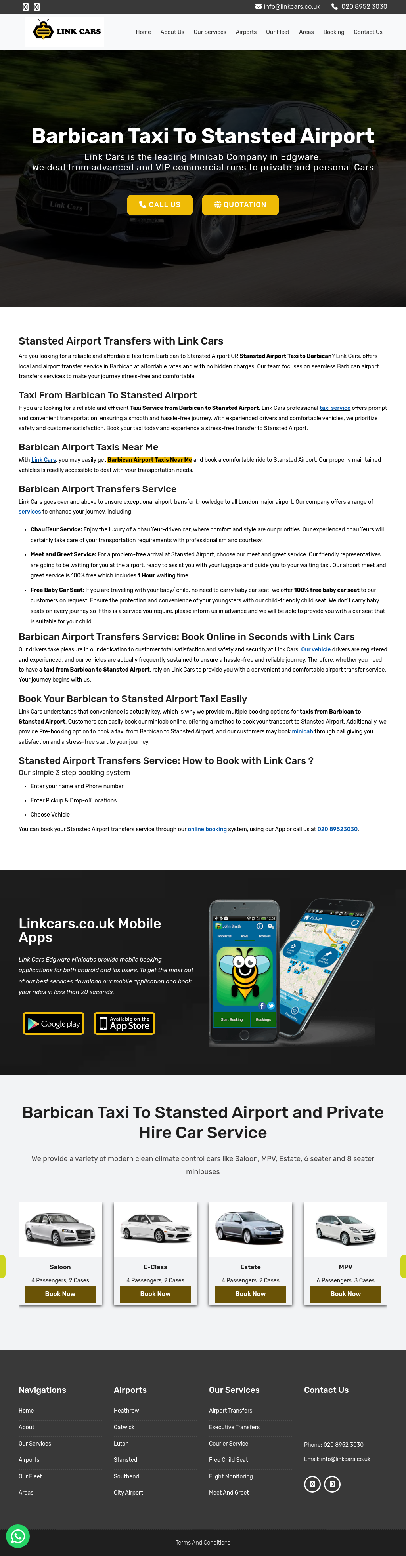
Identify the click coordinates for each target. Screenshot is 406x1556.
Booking (334, 32)
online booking (207, 829)
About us (172, 32)
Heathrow (126, 1410)
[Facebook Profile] (26, 7)
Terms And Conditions (203, 1542)
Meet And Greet (229, 1492)
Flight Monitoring (231, 1476)
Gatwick (124, 1427)
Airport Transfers (230, 1410)
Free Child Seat (228, 1460)
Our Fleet (277, 32)
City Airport (128, 1492)
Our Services (210, 32)
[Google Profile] (37, 7)
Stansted (125, 1460)
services (30, 512)
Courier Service (228, 1443)
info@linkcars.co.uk (286, 6)
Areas (306, 32)
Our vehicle (316, 649)
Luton (121, 1443)
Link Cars (43, 460)
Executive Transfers (234, 1427)
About (26, 1427)
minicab (302, 731)
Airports (246, 32)
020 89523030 (338, 829)
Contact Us (368, 32)
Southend (126, 1476)
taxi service (335, 408)
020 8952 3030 (358, 6)
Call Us (160, 204)
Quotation (240, 204)
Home (143, 32)
